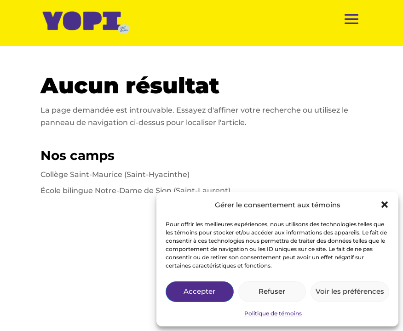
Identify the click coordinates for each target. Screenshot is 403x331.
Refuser (272, 291)
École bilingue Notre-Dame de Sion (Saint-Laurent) (135, 190)
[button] (384, 204)
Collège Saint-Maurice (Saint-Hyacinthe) (115, 174)
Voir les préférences (350, 291)
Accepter (199, 291)
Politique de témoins (273, 313)
